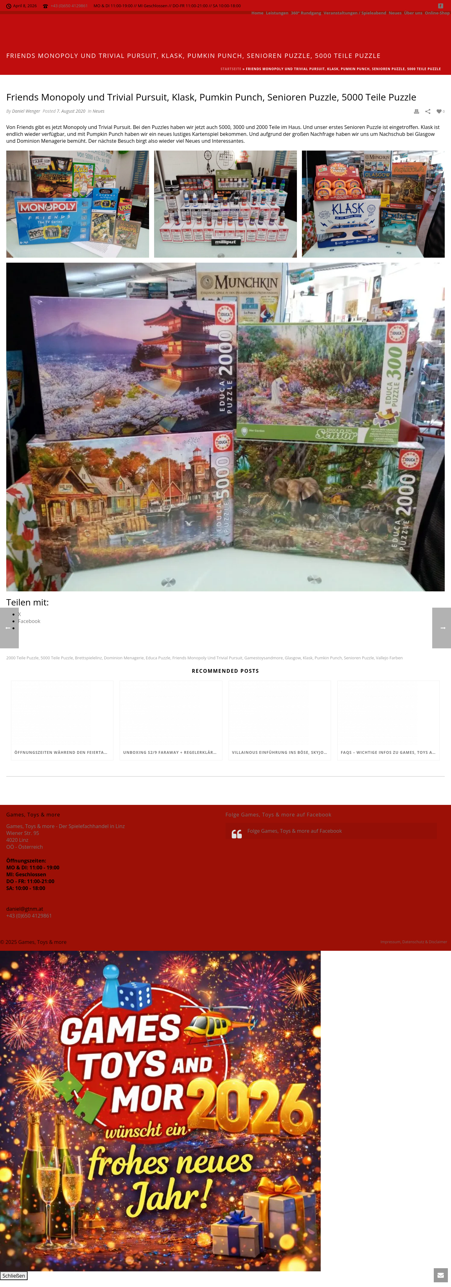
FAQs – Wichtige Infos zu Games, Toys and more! (390, 752)
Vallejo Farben (389, 658)
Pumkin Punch (328, 658)
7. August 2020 (71, 111)
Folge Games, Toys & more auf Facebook (279, 814)
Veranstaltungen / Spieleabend (355, 12)
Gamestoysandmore (263, 658)
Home (257, 12)
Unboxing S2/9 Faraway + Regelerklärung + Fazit (172, 752)
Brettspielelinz (88, 658)
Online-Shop (437, 12)
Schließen (14, 1275)
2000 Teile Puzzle (22, 658)
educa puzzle (158, 658)
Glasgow (293, 658)
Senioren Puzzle (359, 658)
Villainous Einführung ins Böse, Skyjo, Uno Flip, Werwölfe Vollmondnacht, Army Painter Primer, (281, 752)
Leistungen (277, 12)
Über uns (413, 12)
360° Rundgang (306, 12)
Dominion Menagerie (124, 658)
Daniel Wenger (26, 111)
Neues (395, 12)
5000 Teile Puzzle (57, 658)
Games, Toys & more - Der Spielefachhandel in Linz (65, 826)
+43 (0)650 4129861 (69, 5)
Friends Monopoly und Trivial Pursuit (207, 658)
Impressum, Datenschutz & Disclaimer (414, 942)
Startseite (231, 69)
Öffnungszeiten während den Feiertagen (63, 752)
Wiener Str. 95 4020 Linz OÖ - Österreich (24, 840)
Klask (308, 658)
